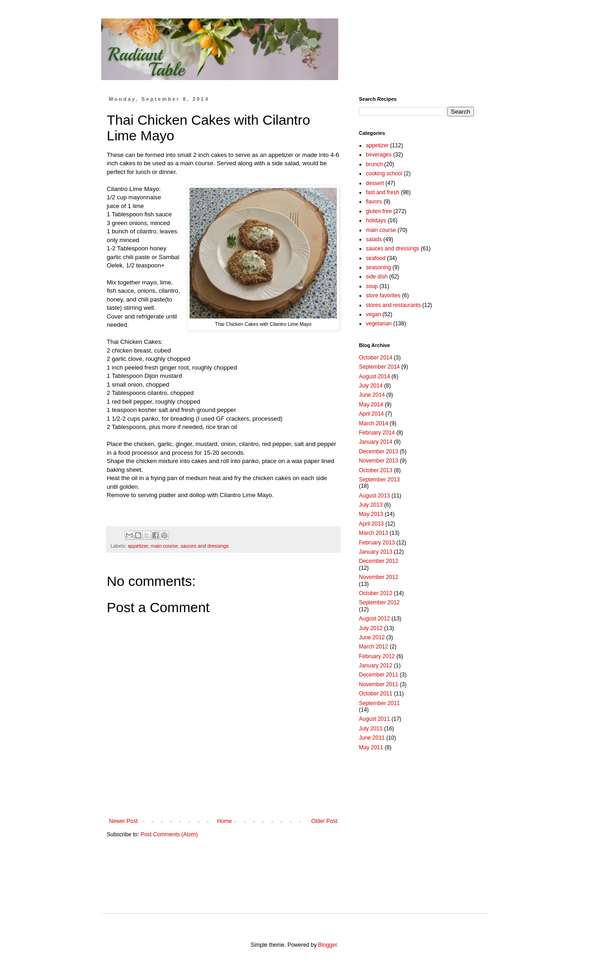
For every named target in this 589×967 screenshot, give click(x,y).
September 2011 (379, 703)
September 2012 (379, 602)
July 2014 (370, 385)
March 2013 (373, 533)
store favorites (383, 295)
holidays (376, 220)
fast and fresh (382, 192)
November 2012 (378, 577)
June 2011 (372, 738)
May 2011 (371, 747)
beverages (379, 154)
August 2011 (374, 719)
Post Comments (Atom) (169, 834)
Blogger (327, 945)
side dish (376, 276)
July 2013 (370, 505)
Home (224, 821)
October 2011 (376, 693)
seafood (376, 258)
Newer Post (123, 821)
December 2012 (378, 561)
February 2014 (377, 432)
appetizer (138, 546)
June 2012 (372, 637)
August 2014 (374, 376)
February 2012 (377, 656)
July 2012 (370, 628)
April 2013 (371, 524)
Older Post (324, 821)
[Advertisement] (416, 823)
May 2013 (371, 514)
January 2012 (376, 665)
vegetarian (379, 323)
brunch (374, 164)
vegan (373, 314)
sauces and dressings (204, 546)
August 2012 (374, 618)
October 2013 (376, 470)
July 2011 (370, 728)
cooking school (384, 173)
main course (164, 546)
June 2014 (372, 395)
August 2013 (374, 495)
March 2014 (373, 423)
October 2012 (376, 593)
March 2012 (373, 646)
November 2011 (378, 684)
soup (372, 286)
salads (374, 239)
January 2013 (376, 552)
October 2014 (376, 357)
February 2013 (377, 542)
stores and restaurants (393, 305)
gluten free (379, 211)
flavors (374, 201)
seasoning (378, 267)
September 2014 (379, 367)
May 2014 (371, 404)
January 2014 (376, 442)
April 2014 (371, 414)
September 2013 (379, 479)
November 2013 (378, 460)
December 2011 (378, 675)
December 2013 (378, 451)
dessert (375, 183)
